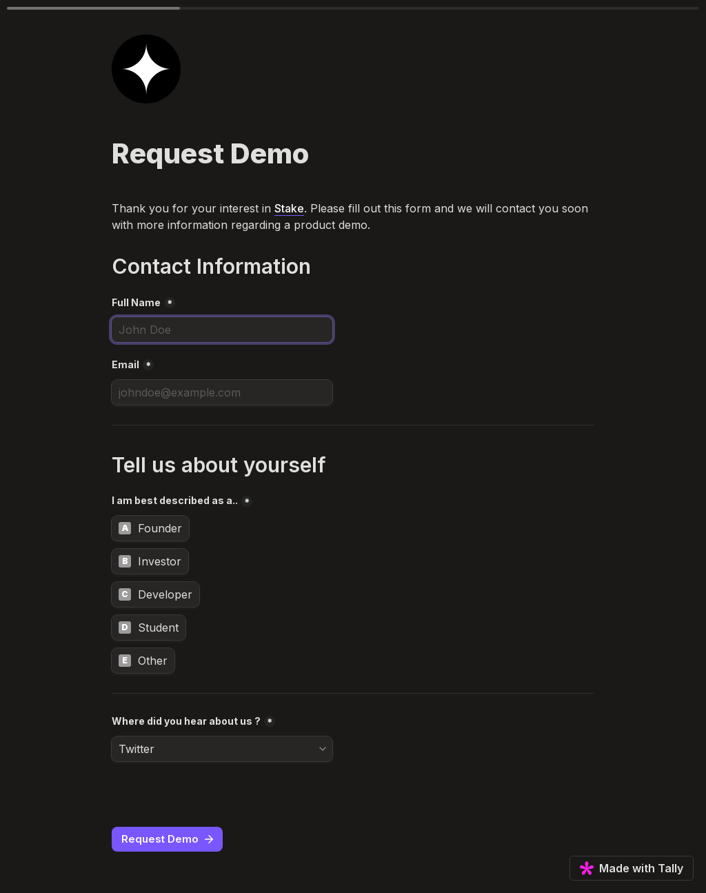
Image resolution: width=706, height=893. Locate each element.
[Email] (222, 392)
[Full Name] (222, 329)
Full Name (136, 302)
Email (125, 364)
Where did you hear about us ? (186, 721)
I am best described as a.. (175, 500)
